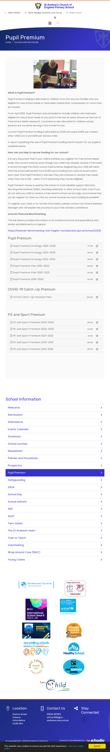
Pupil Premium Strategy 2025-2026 (33, 246)
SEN (55, 509)
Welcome (55, 407)
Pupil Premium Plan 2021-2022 (29, 266)
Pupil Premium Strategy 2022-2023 (32, 259)
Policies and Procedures (55, 458)
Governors (55, 436)
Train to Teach (55, 538)
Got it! (97, 746)
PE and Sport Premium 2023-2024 (32, 322)
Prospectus (55, 465)
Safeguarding (55, 480)
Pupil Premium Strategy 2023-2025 (33, 252)
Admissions (55, 415)
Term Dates (55, 523)
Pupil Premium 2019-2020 (27, 279)
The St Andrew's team (55, 530)
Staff (55, 516)
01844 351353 (12, 12)
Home (8, 42)
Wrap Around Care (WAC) (55, 552)
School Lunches (55, 444)
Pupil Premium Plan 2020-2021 (30, 272)
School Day (55, 494)
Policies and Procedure (26, 42)
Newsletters (55, 451)
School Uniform (55, 501)
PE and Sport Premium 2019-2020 (31, 349)
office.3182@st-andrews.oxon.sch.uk (43, 12)
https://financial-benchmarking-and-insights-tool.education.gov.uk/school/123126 (54, 230)
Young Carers (55, 559)
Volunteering (55, 545)
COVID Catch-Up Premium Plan (31, 297)
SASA (55, 487)
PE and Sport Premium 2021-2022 (31, 335)
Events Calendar (55, 429)
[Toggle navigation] (50, 23)
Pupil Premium (55, 472)
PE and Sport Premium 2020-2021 (31, 342)
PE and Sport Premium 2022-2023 (32, 329)
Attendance (55, 422)
